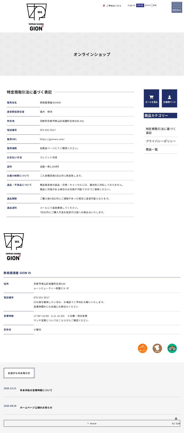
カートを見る (151, 101)
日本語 (140, 5)
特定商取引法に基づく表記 (161, 131)
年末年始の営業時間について (36, 390)
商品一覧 (152, 149)
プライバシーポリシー (161, 141)
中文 (155, 5)
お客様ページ (169, 101)
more (93, 423)
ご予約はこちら (113, 5)
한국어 (148, 5)
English (131, 5)
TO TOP (176, 420)
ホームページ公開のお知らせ (36, 407)
